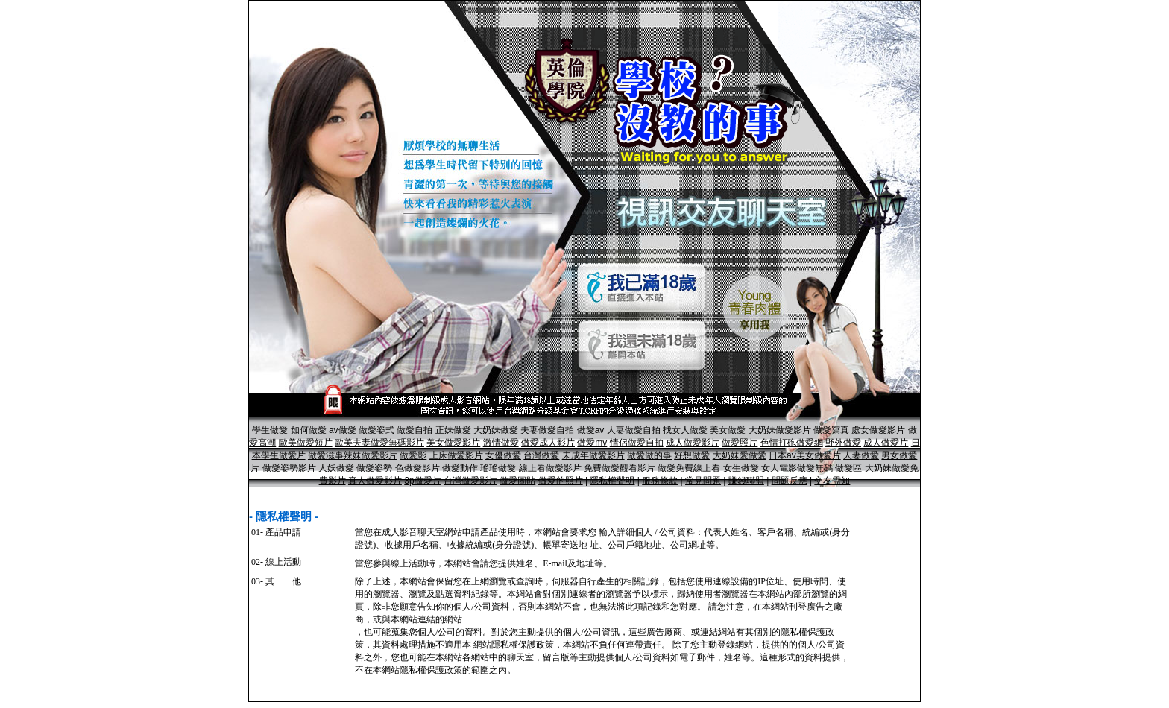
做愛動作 (460, 468)
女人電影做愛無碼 (797, 468)
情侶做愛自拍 (637, 442)
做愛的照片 (560, 480)
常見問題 (703, 480)
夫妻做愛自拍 (547, 430)
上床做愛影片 (456, 455)
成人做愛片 (885, 442)
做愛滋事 (326, 455)
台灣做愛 (541, 455)
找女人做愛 (685, 430)
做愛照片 (739, 442)
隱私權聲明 (612, 480)
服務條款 (660, 480)
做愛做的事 (649, 455)
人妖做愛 (336, 468)
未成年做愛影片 (593, 455)
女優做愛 (503, 455)
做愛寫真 (831, 430)
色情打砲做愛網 (791, 442)
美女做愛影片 (453, 442)
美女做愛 (728, 430)
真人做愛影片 (375, 480)
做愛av (591, 430)
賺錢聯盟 (746, 480)
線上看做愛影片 (550, 468)
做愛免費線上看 (689, 468)
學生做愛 (270, 430)
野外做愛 (843, 442)
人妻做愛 (861, 455)
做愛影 (413, 455)
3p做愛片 (422, 480)
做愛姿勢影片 (289, 468)
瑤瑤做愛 (498, 468)
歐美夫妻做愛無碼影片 (379, 442)
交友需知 (832, 480)
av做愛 (342, 430)
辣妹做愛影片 (370, 455)
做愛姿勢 (374, 468)
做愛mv (592, 442)
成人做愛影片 (692, 442)
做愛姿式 (376, 430)
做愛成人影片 (548, 442)
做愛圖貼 (517, 480)
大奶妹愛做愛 (739, 455)
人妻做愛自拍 (634, 430)
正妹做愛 (453, 430)
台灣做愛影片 (470, 480)
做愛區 (848, 468)
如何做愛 (309, 430)
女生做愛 (741, 468)
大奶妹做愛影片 (780, 430)
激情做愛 (501, 442)
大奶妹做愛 (495, 430)
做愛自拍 (414, 430)
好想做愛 (692, 455)
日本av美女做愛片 (805, 455)
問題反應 (789, 480)
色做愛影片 (417, 468)
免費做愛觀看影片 (619, 468)
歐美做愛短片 (306, 442)
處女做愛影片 (878, 430)
